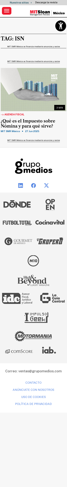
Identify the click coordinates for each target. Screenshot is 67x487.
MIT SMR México (10, 131)
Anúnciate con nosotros (33, 390)
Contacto (33, 382)
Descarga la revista (46, 2)
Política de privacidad (33, 404)
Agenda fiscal (12, 114)
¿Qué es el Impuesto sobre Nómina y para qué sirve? (28, 124)
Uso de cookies (33, 397)
